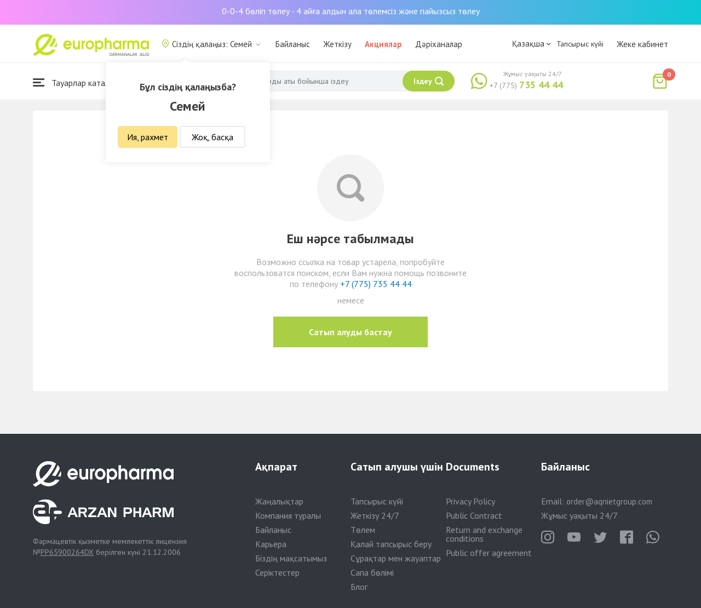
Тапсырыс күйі (580, 44)
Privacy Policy (470, 501)
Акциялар (383, 44)
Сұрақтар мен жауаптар (395, 558)
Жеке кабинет (642, 44)
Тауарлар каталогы (78, 82)
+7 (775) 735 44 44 (376, 283)
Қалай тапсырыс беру (391, 543)
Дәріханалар (438, 44)
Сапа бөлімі (372, 572)
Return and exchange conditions (484, 534)
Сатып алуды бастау (350, 331)
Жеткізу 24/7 (374, 515)
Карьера (270, 543)
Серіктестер (277, 572)
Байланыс (292, 44)
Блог (358, 586)
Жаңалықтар (279, 501)
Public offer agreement (489, 552)
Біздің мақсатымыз (291, 558)
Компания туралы (288, 515)
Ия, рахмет (147, 136)
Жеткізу (337, 44)
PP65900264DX (67, 552)
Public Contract (474, 515)
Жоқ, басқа (212, 136)
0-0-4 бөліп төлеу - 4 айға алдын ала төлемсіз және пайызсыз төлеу (351, 10)
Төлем (362, 529)
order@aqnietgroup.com (609, 501)
